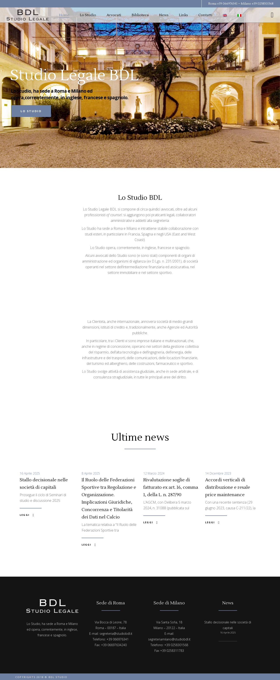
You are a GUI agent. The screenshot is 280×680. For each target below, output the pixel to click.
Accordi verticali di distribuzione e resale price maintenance (227, 487)
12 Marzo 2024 (153, 473)
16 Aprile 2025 (30, 473)
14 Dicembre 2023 (218, 473)
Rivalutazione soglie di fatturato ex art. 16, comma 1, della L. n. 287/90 (170, 487)
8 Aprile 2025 (91, 473)
